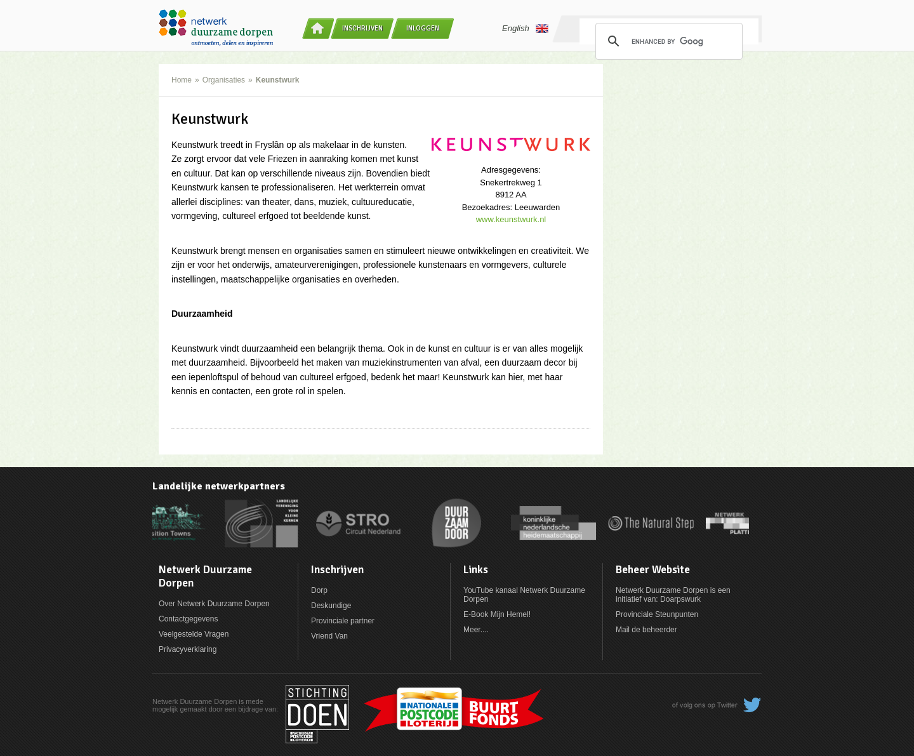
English (525, 28)
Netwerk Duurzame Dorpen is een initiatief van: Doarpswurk (673, 595)
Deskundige (331, 605)
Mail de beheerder (646, 629)
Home (181, 80)
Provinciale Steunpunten (657, 614)
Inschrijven (362, 28)
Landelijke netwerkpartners (218, 486)
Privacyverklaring (187, 649)
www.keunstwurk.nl (511, 219)
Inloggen (422, 28)
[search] (667, 41)
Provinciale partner (342, 620)
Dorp (319, 590)
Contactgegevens (188, 618)
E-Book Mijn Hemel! (497, 614)
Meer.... (476, 629)
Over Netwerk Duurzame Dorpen (214, 603)
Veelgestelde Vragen (193, 634)
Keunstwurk (278, 80)
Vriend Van (329, 636)
